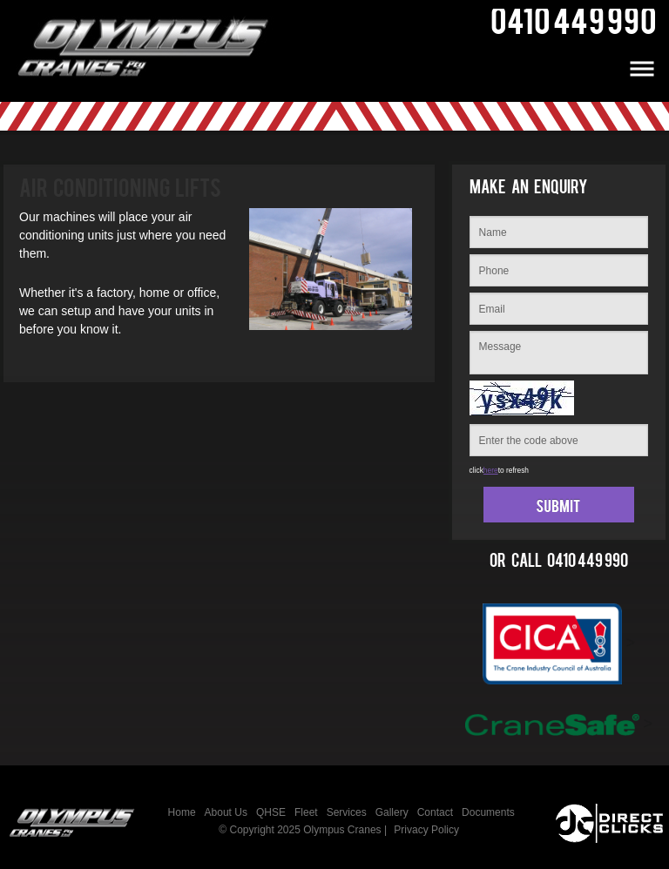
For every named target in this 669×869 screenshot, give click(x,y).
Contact (435, 812)
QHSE (271, 812)
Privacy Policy (426, 830)
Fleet (306, 812)
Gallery (392, 812)
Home (182, 812)
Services (347, 812)
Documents (488, 812)
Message (559, 352)
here (490, 470)
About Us (226, 812)
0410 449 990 (587, 564)
